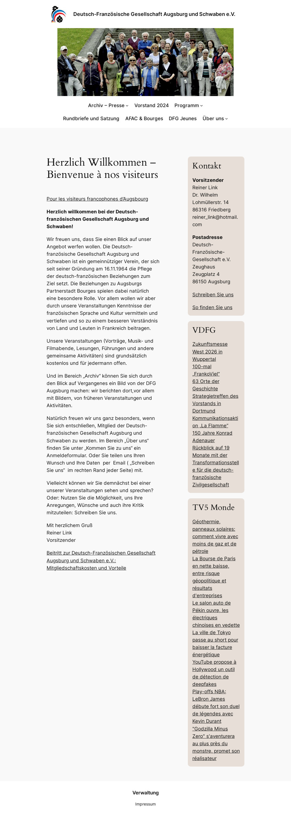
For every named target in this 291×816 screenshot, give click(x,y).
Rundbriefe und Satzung (91, 118)
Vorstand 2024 (151, 105)
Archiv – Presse (106, 105)
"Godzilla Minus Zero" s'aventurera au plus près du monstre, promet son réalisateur (216, 743)
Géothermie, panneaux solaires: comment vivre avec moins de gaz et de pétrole (215, 536)
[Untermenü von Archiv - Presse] (127, 105)
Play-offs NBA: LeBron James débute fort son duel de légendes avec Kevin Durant (216, 706)
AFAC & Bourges (144, 118)
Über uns (213, 118)
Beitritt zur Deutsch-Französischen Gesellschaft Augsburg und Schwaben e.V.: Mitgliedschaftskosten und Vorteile (101, 560)
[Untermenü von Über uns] (226, 118)
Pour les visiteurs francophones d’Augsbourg (97, 199)
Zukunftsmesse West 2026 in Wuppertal (210, 351)
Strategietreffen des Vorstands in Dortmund (215, 403)
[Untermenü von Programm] (201, 105)
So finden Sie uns (212, 307)
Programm (186, 105)
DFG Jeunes (183, 118)
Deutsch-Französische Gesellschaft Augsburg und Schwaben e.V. (154, 14)
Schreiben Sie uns (213, 294)
